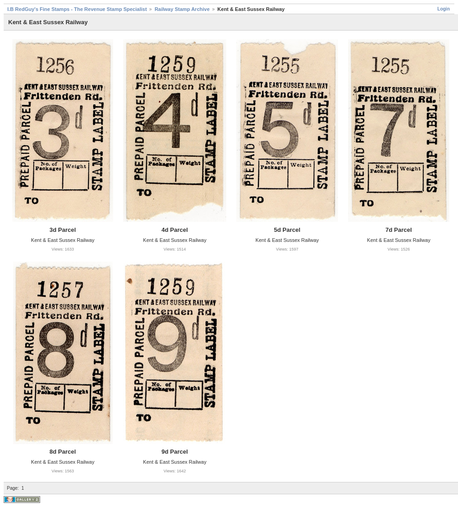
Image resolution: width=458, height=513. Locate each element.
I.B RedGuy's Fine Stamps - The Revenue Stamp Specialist (77, 9)
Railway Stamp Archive (182, 9)
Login (443, 8)
